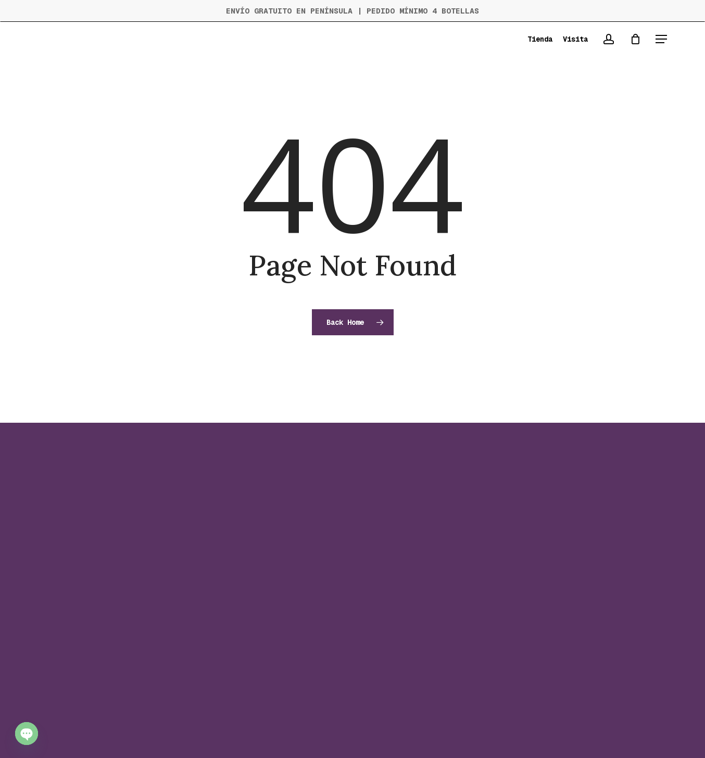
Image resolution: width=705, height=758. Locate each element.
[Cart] (635, 39)
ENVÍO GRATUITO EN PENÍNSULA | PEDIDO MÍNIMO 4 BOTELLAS (352, 11)
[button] (661, 39)
